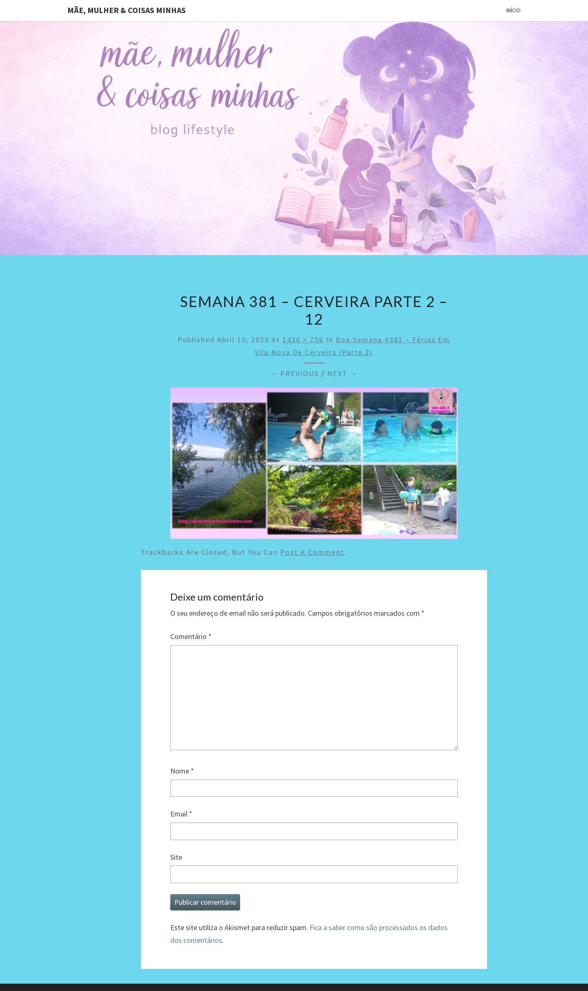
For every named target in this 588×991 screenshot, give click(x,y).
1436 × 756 (303, 339)
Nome (182, 771)
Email (181, 813)
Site (176, 857)
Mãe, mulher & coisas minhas (126, 10)
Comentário (191, 636)
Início (513, 10)
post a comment (312, 552)
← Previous (294, 373)
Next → (342, 373)
